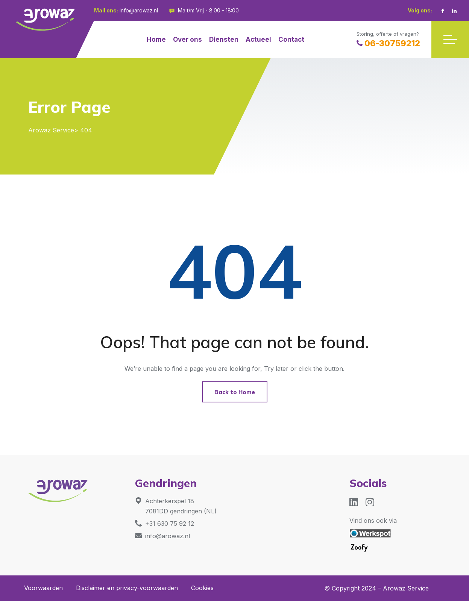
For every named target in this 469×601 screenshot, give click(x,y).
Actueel (258, 39)
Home (156, 39)
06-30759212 (388, 43)
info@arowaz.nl (139, 10)
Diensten (223, 39)
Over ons (187, 39)
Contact (291, 39)
